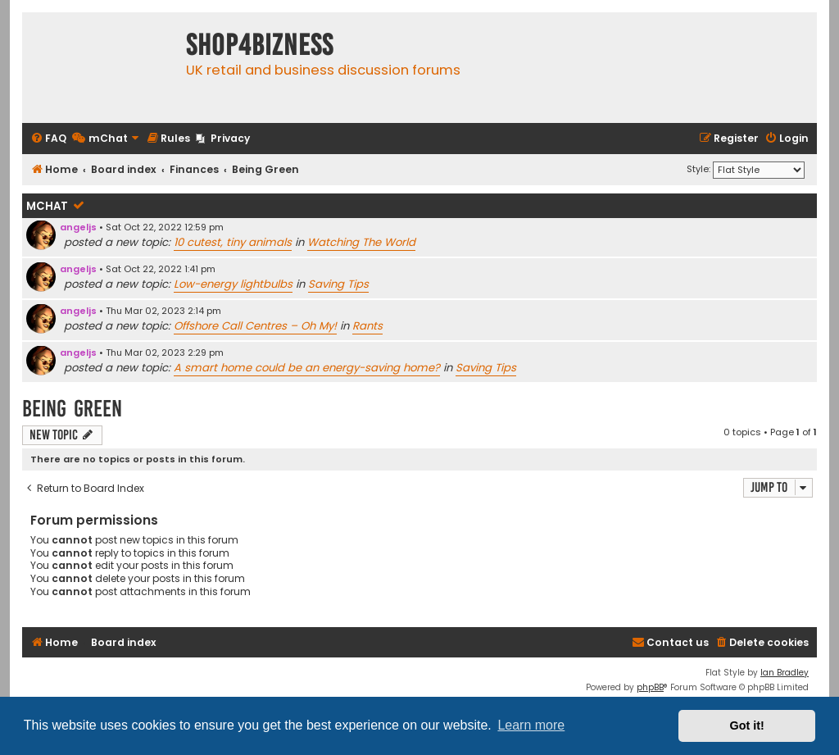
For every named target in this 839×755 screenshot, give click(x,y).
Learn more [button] (531, 725)
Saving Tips (338, 284)
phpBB (650, 687)
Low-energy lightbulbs (233, 284)
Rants (367, 326)
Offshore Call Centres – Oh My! (255, 326)
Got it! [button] (747, 725)
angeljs (78, 227)
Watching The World (361, 242)
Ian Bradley (784, 672)
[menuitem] (48, 139)
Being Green (72, 408)
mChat (47, 206)
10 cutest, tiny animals (233, 242)
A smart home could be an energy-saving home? (307, 367)
